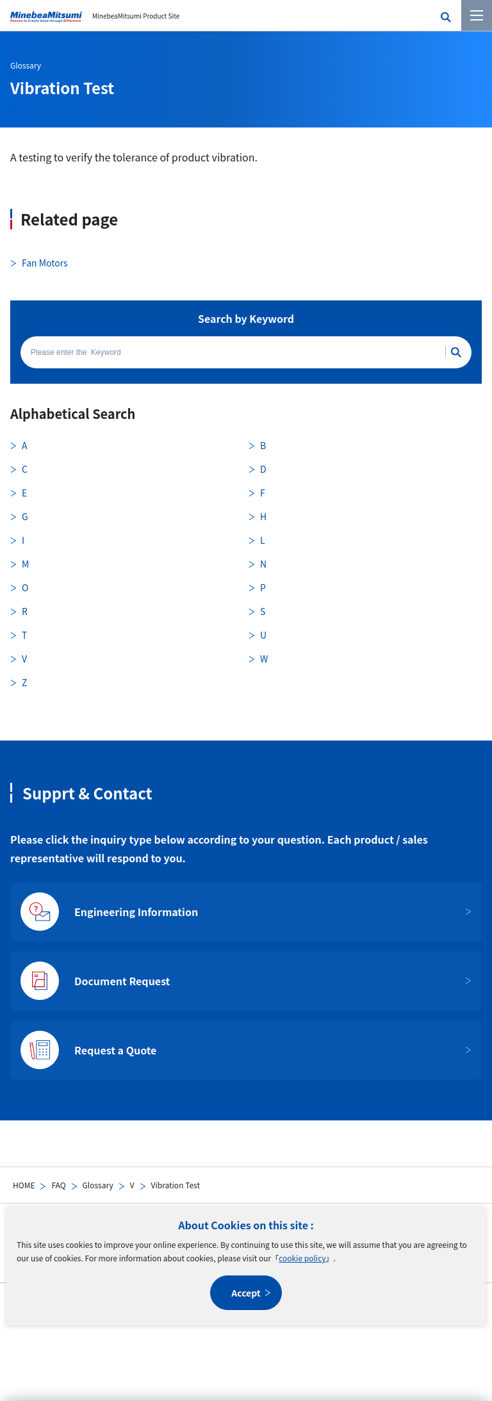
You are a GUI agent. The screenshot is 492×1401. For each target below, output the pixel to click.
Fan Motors (45, 262)
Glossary (98, 1184)
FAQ (58, 1184)
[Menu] (476, 15)
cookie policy (302, 1257)
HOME (24, 1184)
